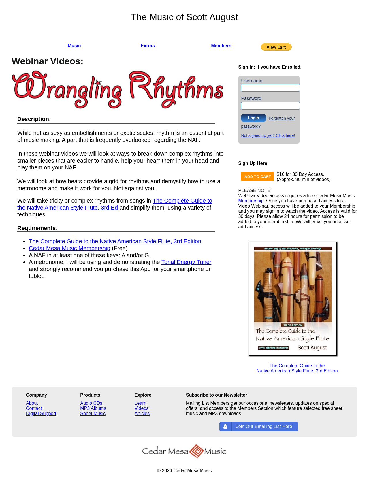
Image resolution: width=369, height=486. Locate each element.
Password (251, 98)
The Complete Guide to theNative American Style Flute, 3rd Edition (297, 368)
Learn (140, 403)
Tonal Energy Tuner (186, 262)
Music (74, 45)
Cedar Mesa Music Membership (69, 248)
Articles (142, 413)
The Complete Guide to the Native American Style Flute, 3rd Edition (115, 241)
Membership (250, 200)
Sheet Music (93, 413)
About (32, 403)
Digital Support (41, 413)
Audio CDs (91, 403)
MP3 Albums (93, 408)
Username (251, 80)
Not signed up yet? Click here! (268, 135)
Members (221, 45)
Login (253, 118)
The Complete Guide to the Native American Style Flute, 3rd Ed (114, 204)
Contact (34, 408)
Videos (142, 408)
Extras (148, 45)
